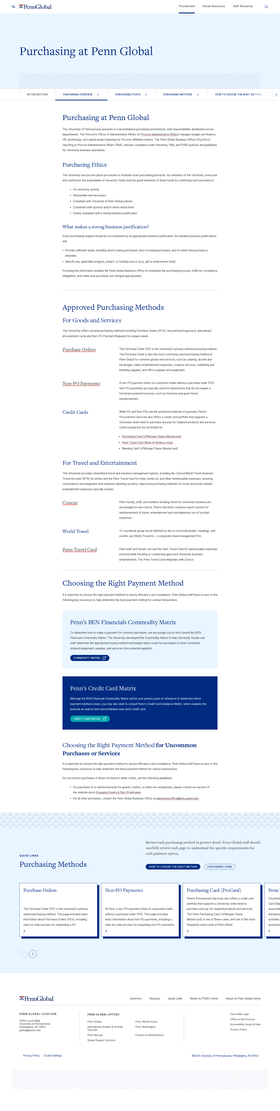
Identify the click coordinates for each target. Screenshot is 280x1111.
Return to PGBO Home (204, 1020)
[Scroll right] (276, 94)
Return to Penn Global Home (243, 1020)
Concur (70, 502)
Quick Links (175, 1020)
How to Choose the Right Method (180, 872)
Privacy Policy (238, 1051)
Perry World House (147, 1043)
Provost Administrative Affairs (159, 134)
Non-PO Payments (81, 383)
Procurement (187, 6)
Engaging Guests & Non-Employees (118, 797)
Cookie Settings (53, 1077)
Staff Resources (243, 6)
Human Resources (213, 6)
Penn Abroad (95, 1057)
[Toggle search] (13, 7)
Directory (136, 1020)
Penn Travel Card (79, 549)
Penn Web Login (239, 1036)
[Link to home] (35, 6)
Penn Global (94, 1043)
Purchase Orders (79, 349)
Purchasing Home (167, 885)
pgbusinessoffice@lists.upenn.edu (177, 803)
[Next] (36, 975)
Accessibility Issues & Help (245, 1046)
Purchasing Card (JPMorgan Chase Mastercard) (151, 436)
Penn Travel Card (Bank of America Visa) (147, 442)
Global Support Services (101, 1062)
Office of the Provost (242, 1041)
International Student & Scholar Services (105, 1050)
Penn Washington (146, 1048)
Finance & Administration (150, 1057)
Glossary (154, 1020)
